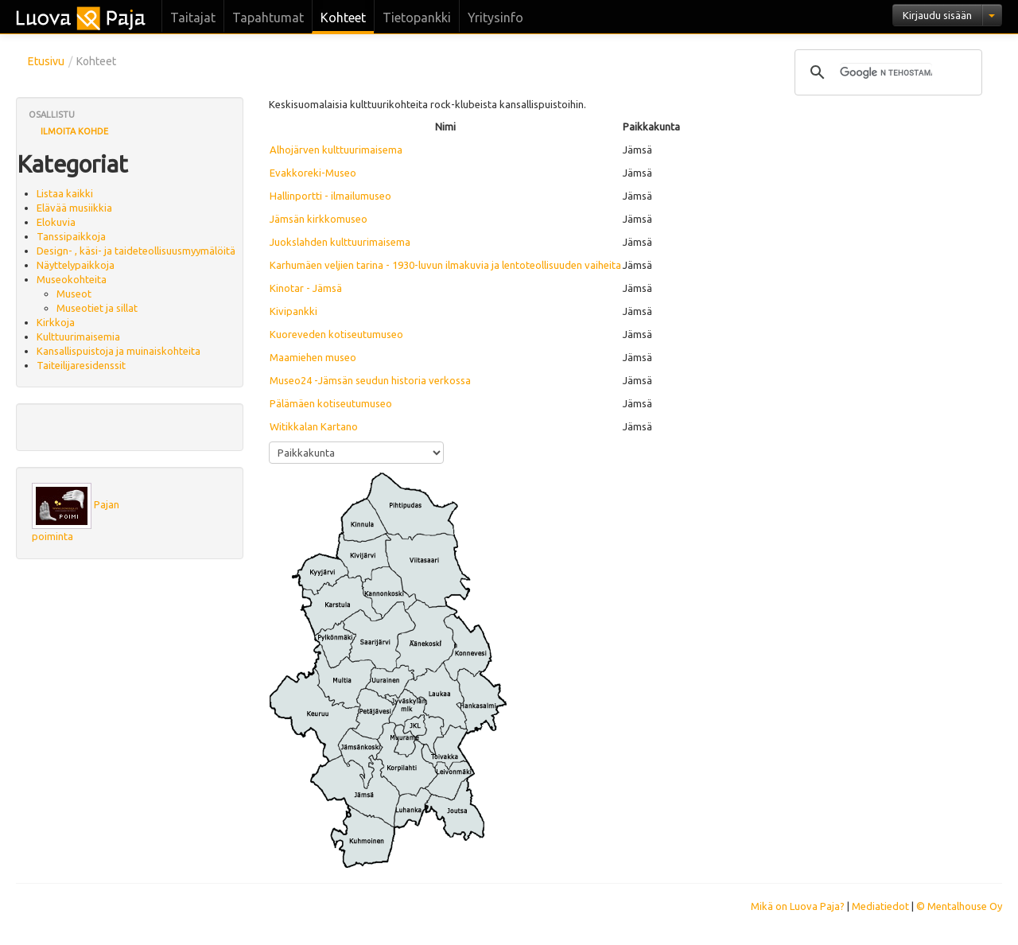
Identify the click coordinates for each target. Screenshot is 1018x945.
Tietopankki (417, 17)
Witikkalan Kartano (314, 426)
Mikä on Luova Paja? (798, 906)
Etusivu (46, 61)
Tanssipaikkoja (71, 236)
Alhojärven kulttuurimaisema (336, 149)
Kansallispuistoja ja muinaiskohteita (118, 350)
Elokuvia (56, 222)
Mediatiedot (880, 906)
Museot (73, 293)
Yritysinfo (495, 17)
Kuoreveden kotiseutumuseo (336, 334)
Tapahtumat (268, 17)
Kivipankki (293, 311)
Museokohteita (72, 279)
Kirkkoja (56, 322)
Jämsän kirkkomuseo (318, 218)
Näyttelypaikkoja (76, 264)
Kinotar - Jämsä (306, 288)
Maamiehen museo (313, 357)
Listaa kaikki (65, 193)
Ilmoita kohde (74, 131)
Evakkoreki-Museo (313, 172)
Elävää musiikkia (74, 207)
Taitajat (193, 17)
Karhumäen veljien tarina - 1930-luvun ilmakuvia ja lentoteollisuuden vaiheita (445, 264)
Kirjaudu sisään (937, 15)
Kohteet (343, 17)
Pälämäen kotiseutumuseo (331, 403)
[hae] (886, 72)
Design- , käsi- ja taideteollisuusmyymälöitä (136, 250)
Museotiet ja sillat (97, 307)
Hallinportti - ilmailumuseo (330, 195)
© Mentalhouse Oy (959, 906)
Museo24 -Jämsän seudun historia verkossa (370, 380)
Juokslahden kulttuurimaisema (340, 241)
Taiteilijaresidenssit (81, 365)
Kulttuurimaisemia (78, 336)
